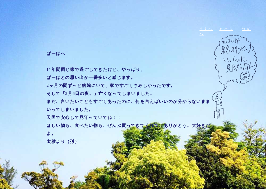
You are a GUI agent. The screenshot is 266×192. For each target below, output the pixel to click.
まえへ (206, 29)
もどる (226, 29)
